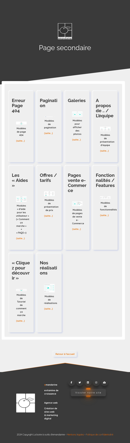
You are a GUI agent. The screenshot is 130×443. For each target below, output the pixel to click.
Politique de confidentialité (99, 434)
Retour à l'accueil (65, 354)
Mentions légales (75, 434)
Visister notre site (88, 392)
